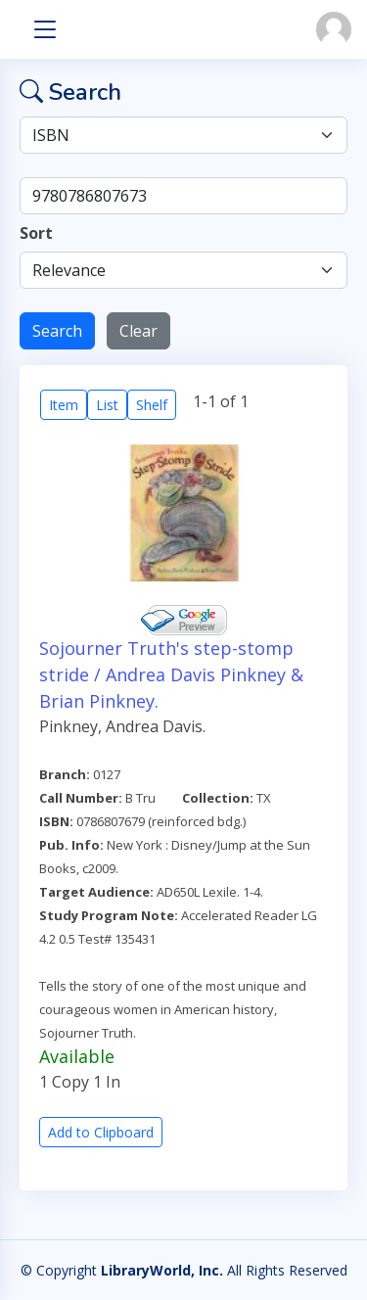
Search (57, 331)
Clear (138, 331)
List (107, 404)
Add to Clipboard (101, 1132)
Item (63, 404)
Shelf (151, 404)
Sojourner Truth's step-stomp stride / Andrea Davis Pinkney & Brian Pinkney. (171, 674)
